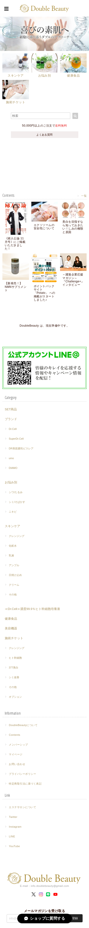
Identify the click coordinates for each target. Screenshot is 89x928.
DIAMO (13, 467)
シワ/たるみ (16, 492)
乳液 (11, 555)
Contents (14, 734)
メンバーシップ (18, 744)
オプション (15, 696)
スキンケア (12, 526)
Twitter (13, 816)
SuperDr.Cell (16, 438)
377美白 (13, 667)
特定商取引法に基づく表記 (25, 783)
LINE (12, 836)
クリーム (14, 584)
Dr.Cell (13, 428)
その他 (13, 594)
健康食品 (11, 618)
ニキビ (13, 511)
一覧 (84, 195)
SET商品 (11, 409)
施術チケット (14, 638)
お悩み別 (11, 482)
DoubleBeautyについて (23, 725)
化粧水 (13, 545)
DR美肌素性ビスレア (21, 448)
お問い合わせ (17, 764)
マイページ (15, 754)
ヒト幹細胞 (15, 657)
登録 (75, 918)
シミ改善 (14, 677)
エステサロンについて (22, 807)
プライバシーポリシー (22, 773)
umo (11, 458)
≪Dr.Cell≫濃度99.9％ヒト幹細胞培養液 (32, 609)
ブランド (11, 419)
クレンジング (16, 536)
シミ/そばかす (17, 502)
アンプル (14, 565)
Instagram (15, 826)
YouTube (14, 846)
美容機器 (11, 628)
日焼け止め (15, 575)
